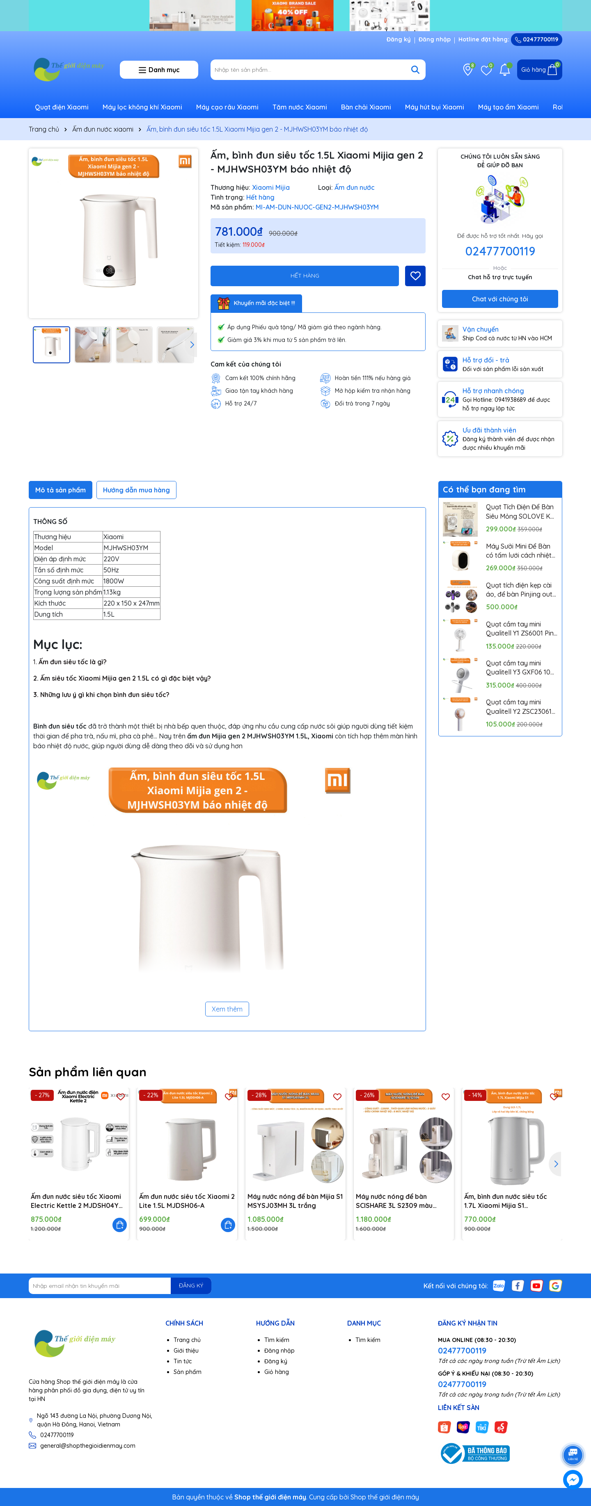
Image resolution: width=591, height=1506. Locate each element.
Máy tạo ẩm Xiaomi (508, 107)
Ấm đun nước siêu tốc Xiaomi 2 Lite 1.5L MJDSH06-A (187, 1201)
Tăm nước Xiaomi (300, 107)
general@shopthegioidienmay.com (87, 1445)
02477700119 (536, 39)
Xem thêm (227, 1009)
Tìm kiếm (276, 1340)
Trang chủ (187, 1340)
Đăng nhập (435, 39)
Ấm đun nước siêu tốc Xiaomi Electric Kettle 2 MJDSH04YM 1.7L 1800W (77, 1201)
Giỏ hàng (276, 1372)
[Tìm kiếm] (415, 70)
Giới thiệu (186, 1350)
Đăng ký (399, 39)
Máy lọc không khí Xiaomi (142, 107)
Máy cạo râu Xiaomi (227, 107)
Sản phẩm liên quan (88, 1072)
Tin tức (183, 1361)
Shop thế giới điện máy (384, 1497)
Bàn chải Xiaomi (366, 107)
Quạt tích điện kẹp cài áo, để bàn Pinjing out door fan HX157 (519, 590)
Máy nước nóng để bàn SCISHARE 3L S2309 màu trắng (394, 1201)
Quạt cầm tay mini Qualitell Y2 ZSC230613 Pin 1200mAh (520, 707)
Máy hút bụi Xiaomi (434, 107)
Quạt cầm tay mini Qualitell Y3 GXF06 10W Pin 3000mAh (521, 668)
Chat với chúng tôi (500, 299)
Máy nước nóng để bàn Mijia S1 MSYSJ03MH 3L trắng (295, 1201)
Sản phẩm (188, 1372)
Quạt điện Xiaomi (62, 107)
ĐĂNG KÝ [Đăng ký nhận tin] (191, 1285)
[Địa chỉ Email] (120, 1286)
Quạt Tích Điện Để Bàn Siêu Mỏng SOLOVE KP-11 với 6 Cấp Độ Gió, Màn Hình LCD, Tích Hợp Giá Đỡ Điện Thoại (522, 512)
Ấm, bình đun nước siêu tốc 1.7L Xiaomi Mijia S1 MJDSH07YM (505, 1201)
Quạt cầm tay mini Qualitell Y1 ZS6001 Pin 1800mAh (520, 629)
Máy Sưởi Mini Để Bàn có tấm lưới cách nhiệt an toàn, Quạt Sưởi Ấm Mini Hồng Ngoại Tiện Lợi (520, 551)
